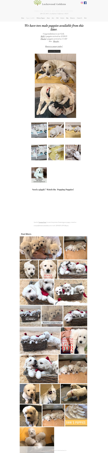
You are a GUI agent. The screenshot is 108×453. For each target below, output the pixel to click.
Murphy (56, 41)
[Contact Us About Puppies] (54, 51)
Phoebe (43, 39)
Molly (43, 36)
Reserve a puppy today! (54, 46)
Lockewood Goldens (54, 4)
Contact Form (42, 222)
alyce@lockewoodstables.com (43, 226)
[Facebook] (85, 2)
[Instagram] (82, 2)
